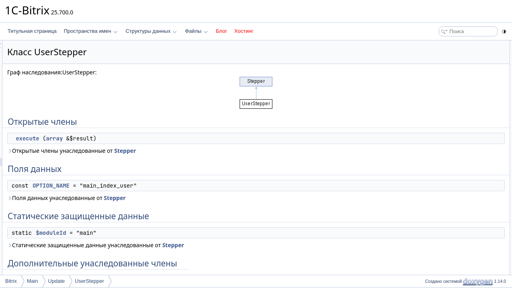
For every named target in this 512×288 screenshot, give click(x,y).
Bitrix (11, 281)
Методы (431, 115)
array (154, 138)
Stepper (225, 150)
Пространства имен (90, 31)
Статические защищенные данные (461, 80)
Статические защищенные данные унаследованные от (195, 245)
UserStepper (89, 281)
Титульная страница (32, 31)
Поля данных (437, 62)
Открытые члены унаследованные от (171, 150)
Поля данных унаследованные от (166, 198)
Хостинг (243, 31)
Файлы (196, 31)
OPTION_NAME (150, 185)
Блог (221, 31)
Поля (428, 133)
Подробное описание (446, 106)
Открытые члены (442, 45)
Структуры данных (151, 31)
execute (127, 138)
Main (32, 281)
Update (56, 281)
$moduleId (151, 232)
